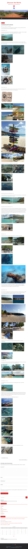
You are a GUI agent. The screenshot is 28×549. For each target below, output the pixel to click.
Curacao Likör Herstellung (23, 459)
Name (2, 477)
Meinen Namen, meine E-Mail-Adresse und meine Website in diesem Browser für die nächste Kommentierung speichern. (14, 490)
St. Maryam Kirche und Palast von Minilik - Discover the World (8, 518)
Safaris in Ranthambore (4, 509)
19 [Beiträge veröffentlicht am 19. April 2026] (25, 531)
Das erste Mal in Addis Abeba (21, 518)
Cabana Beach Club (9, 395)
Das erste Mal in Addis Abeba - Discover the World (7, 523)
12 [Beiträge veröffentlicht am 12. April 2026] (25, 530)
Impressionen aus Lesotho (6, 524)
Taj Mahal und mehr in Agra (4, 511)
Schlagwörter (2, 538)
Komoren (4, 520)
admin (6, 26)
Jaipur (1, 507)
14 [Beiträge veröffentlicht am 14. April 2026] (6, 531)
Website (2, 484)
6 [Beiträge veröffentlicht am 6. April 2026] (2, 530)
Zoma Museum (2, 513)
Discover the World (14, 3)
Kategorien (26, 497)
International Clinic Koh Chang (18, 523)
